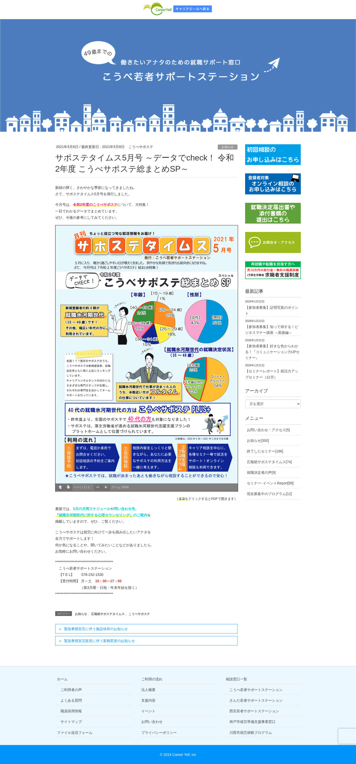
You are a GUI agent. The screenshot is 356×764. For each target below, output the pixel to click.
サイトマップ (71, 722)
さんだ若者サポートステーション (256, 700)
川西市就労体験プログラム (250, 733)
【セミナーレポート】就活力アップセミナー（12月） (271, 374)
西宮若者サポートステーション (254, 711)
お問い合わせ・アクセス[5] (268, 430)
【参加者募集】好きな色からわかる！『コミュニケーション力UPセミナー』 (272, 352)
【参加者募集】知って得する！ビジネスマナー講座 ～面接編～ (271, 330)
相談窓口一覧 (236, 679)
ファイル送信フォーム (74, 733)
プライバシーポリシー (159, 733)
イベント (148, 711)
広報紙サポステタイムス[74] (269, 462)
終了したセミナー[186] (265, 451)
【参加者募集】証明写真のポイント (271, 310)
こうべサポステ (139, 614)
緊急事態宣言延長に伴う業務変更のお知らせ (99, 641)
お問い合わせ (152, 722)
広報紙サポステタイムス (108, 614)
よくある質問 (71, 700)
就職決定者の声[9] (261, 472)
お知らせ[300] (258, 441)
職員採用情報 (71, 711)
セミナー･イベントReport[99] (270, 483)
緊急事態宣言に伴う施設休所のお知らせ (96, 629)
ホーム (62, 679)
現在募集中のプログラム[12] (269, 494)
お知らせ (228, 147)
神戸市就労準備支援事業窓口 (252, 722)
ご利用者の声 (71, 690)
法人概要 (148, 690)
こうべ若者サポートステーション (256, 690)
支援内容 (148, 700)
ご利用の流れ (152, 679)
